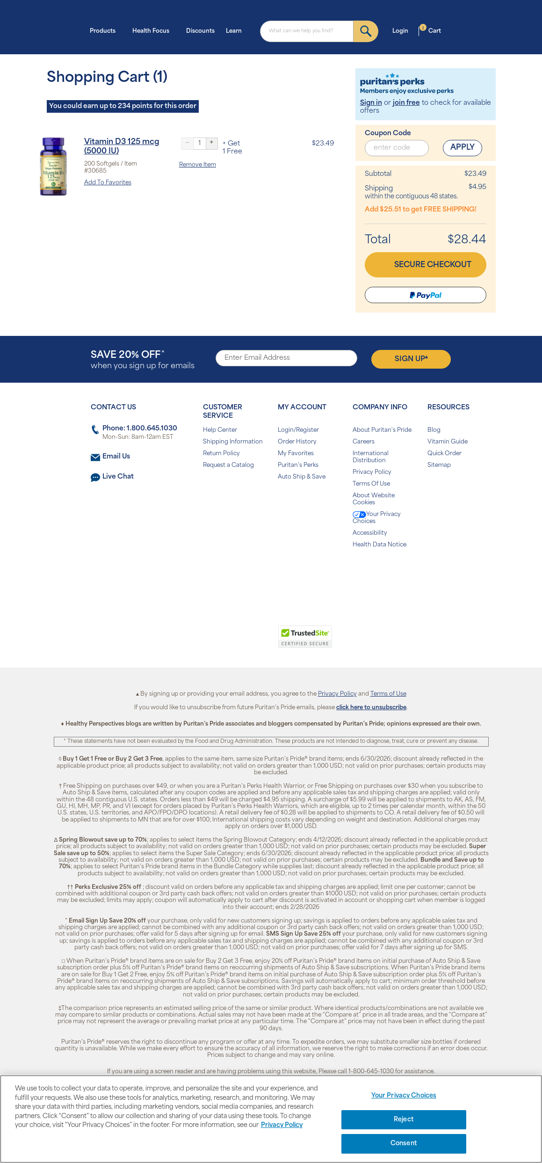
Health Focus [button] (153, 30)
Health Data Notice (379, 545)
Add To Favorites (107, 183)
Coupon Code (388, 133)
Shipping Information (233, 442)
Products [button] (105, 30)
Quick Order (444, 454)
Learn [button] (236, 30)
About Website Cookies (374, 499)
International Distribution (371, 457)
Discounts (200, 31)
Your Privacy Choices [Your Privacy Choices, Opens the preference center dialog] (404, 1096)
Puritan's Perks (298, 465)
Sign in (371, 103)
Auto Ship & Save (301, 477)
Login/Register (298, 430)
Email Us (116, 456)
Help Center (220, 430)
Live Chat (118, 476)
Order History (297, 442)
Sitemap (439, 465)
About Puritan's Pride (382, 430)
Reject (404, 1120)
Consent (403, 1144)
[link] (233, 641)
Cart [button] (430, 30)
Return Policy (221, 454)
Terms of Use (388, 694)
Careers (364, 442)
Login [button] (403, 30)
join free (406, 103)
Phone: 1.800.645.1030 (139, 428)
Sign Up (411, 359)
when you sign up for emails (143, 360)
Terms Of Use (371, 484)
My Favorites (296, 454)
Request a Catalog (228, 465)
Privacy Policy (372, 472)
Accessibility (370, 533)
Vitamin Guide (447, 442)
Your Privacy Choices (377, 517)
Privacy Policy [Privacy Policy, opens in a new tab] (282, 1125)
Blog (434, 430)
